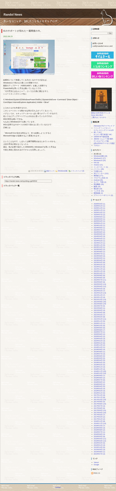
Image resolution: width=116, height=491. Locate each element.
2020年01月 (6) (99, 343)
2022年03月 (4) (99, 289)
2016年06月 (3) (99, 434)
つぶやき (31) (99, 191)
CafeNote (58, 487)
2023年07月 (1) (99, 254)
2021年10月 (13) (100, 299)
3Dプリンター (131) (101, 173)
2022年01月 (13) (100, 293)
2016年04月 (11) (100, 439)
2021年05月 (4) (99, 310)
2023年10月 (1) (99, 247)
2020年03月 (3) (99, 339)
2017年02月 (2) (99, 417)
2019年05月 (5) (99, 358)
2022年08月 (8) (99, 278)
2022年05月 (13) (100, 284)
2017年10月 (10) (100, 399)
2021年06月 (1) (99, 308)
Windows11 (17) (100, 158)
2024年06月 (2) (99, 232)
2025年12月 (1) (99, 208)
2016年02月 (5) (99, 443)
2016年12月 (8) (99, 421)
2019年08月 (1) (99, 352)
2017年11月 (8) (99, 397)
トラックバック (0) (77, 171)
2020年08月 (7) (99, 330)
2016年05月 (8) (99, 436)
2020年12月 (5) (99, 321)
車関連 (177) (98, 176)
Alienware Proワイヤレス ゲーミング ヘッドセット (104, 127)
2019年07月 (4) (99, 354)
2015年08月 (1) (99, 452)
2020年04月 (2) (99, 336)
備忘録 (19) (98, 189)
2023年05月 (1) (99, 258)
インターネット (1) (101, 167)
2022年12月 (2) (99, 269)
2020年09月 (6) (99, 328)
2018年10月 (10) (100, 373)
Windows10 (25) (100, 160)
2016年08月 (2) (99, 430)
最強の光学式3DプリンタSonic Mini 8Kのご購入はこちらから (100, 115)
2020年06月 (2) (99, 334)
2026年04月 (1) (99, 204)
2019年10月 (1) (99, 347)
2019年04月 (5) (99, 360)
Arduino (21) (98, 165)
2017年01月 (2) (99, 419)
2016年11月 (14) (100, 423)
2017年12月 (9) (99, 395)
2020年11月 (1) (99, 323)
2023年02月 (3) (99, 265)
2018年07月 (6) (99, 380)
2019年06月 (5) (99, 356)
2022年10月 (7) (99, 273)
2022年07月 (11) (100, 280)
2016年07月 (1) (99, 432)
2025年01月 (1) (99, 223)
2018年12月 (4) (99, 369)
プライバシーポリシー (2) (103, 195)
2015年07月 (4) (99, 454)
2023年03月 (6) (99, 262)
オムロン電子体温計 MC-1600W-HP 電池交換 (103, 135)
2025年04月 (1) (99, 221)
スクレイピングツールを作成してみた (104, 131)
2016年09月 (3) (99, 428)
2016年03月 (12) (100, 441)
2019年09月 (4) (99, 349)
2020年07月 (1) (99, 332)
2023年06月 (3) (99, 256)
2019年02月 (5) (99, 365)
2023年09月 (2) (99, 249)
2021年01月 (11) (100, 319)
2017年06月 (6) (99, 408)
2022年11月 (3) (99, 271)
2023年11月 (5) (99, 245)
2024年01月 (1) (99, 243)
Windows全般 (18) (100, 156)
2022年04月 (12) (100, 286)
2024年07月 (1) (99, 230)
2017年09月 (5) (99, 402)
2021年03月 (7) (99, 315)
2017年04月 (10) (100, 413)
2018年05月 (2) (99, 384)
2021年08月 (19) (100, 304)
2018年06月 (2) (99, 382)
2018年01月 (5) (99, 393)
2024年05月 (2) (99, 234)
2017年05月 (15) (100, 410)
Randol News (13, 14)
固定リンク (50, 171)
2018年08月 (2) (99, 378)
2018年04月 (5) (99, 386)
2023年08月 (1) (99, 252)
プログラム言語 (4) (101, 178)
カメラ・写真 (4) (100, 182)
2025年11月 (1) (99, 210)
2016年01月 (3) (99, 445)
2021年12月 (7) (99, 295)
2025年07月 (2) (99, 215)
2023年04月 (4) (99, 260)
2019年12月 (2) (99, 345)
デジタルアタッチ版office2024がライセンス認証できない (104, 143)
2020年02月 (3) (99, 341)
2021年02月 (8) (99, 317)
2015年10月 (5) (99, 447)
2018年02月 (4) (99, 391)
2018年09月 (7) (99, 375)
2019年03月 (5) (99, 362)
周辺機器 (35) (99, 184)
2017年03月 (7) (99, 415)
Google (96, 465)
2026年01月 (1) (99, 206)
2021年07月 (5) (99, 306)
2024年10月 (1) (99, 225)
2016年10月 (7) (99, 426)
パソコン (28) (99, 169)
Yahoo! (96, 462)
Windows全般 (62, 171)
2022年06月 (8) (99, 282)
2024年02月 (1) (99, 241)
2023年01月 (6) (99, 267)
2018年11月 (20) (100, 371)
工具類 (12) (98, 171)
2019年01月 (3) (99, 367)
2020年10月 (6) (99, 326)
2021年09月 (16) (100, 302)
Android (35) (98, 180)
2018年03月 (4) (99, 389)
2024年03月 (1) (99, 238)
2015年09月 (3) (99, 449)
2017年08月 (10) (100, 404)
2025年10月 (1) (99, 212)
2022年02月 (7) (99, 291)
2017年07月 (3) (99, 406)
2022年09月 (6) (99, 275)
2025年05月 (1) (99, 219)
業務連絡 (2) (98, 193)
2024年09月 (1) (99, 228)
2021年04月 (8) (99, 312)
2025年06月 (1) (99, 217)
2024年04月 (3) (99, 236)
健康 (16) (97, 186)
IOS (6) (96, 163)
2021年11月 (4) (99, 297)
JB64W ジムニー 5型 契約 (103, 139)
